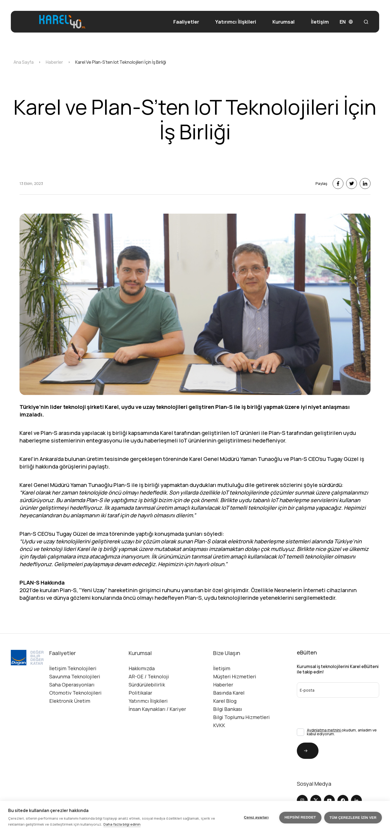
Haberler (223, 708)
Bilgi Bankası (227, 732)
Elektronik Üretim (69, 724)
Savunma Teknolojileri (74, 700)
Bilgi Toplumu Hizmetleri (241, 740)
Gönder (302, 774)
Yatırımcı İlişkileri (235, 22)
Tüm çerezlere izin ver (353, 818)
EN (346, 22)
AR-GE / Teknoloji (149, 700)
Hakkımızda (142, 692)
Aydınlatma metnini (324, 753)
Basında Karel (229, 716)
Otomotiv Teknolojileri (75, 716)
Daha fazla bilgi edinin (122, 824)
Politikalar (140, 716)
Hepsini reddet (300, 817)
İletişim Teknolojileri (72, 692)
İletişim (320, 22)
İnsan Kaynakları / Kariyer (157, 732)
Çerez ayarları (256, 817)
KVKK (219, 749)
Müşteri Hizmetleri (234, 700)
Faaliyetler (186, 22)
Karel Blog (224, 724)
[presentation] (326, 731)
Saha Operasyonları (72, 708)
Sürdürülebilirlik (147, 708)
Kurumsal (283, 21)
